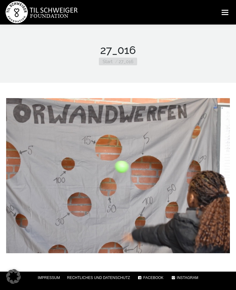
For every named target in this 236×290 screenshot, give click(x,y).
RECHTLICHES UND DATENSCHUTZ (98, 278)
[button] (13, 276)
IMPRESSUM (49, 278)
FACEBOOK (150, 278)
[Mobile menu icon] (225, 12)
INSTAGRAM (184, 278)
